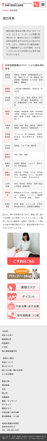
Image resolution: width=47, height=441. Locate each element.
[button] (43, 4)
